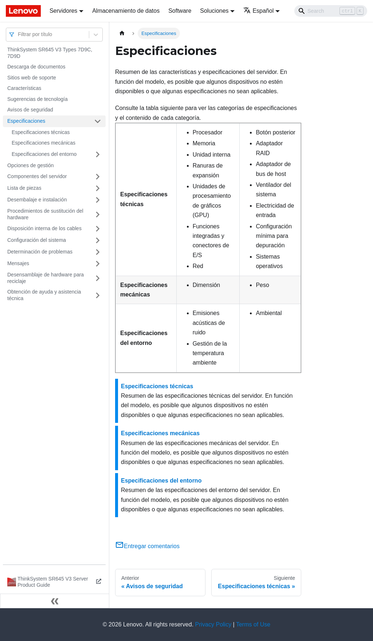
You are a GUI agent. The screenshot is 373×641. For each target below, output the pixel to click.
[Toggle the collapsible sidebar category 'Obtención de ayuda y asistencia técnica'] (98, 295)
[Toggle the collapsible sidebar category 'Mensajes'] (98, 264)
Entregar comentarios (147, 546)
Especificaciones (26, 121)
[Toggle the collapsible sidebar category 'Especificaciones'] (98, 121)
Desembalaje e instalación (37, 199)
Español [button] (258, 11)
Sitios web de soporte (31, 77)
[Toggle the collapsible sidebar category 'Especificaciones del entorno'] (98, 154)
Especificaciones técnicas (41, 132)
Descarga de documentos (36, 67)
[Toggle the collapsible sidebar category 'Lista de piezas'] (98, 188)
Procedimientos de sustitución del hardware (45, 214)
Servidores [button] (63, 11)
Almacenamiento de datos (126, 11)
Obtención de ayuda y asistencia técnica (44, 295)
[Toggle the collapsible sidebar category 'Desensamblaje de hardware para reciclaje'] (98, 278)
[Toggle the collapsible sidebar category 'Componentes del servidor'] (98, 176)
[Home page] (122, 33)
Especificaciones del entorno (44, 154)
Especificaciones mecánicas (43, 143)
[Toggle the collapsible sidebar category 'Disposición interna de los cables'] (98, 229)
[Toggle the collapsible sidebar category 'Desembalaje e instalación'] (98, 200)
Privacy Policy (213, 624)
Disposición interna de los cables (44, 228)
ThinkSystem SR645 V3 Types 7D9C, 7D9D (49, 53)
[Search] (330, 11)
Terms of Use (253, 624)
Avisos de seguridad (30, 110)
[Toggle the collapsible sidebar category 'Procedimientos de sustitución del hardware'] (98, 214)
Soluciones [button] (214, 11)
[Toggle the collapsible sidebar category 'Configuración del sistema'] (98, 240)
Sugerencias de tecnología (37, 99)
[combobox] (18, 34)
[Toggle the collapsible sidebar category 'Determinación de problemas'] (98, 252)
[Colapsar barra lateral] (54, 601)
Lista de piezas (24, 188)
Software (179, 11)
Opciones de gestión (30, 165)
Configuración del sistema (36, 240)
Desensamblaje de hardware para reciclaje (45, 278)
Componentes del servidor (37, 176)
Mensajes (18, 263)
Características (24, 88)
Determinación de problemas (39, 252)
